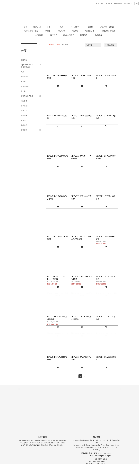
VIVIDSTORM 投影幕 (107, 27)
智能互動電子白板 (31, 31)
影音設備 (24, 115)
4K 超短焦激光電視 (107, 31)
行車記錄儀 (24, 106)
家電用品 (24, 110)
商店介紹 (37, 27)
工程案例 (39, 35)
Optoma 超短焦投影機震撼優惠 (27, 66)
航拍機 (48, 31)
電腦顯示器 (89, 31)
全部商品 (51, 44)
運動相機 (62, 31)
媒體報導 (84, 35)
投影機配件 (76, 27)
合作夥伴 (53, 35)
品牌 (49, 27)
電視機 (75, 31)
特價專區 (24, 130)
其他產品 (99, 35)
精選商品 (24, 60)
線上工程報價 (68, 35)
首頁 (25, 27)
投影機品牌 (24, 77)
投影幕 (90, 27)
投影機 (61, 27)
